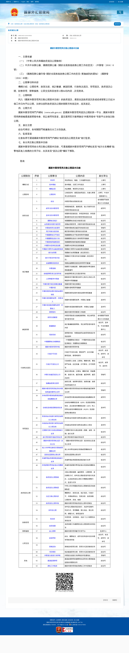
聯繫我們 (52, 620)
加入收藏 (120, 1)
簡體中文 (8, 1)
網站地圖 (64, 620)
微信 (28, 1)
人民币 (116, 15)
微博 (32, 1)
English (23, 1)
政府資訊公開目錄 (44, 24)
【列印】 (105, 600)
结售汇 (98, 15)
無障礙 (37, 1)
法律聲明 (58, 620)
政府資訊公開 (18, 24)
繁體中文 (16, 1)
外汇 (108, 15)
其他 (36, 24)
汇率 (112, 15)
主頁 (12, 24)
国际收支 (103, 15)
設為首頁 (111, 1)
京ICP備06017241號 (62, 624)
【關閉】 (115, 600)
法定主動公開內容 (29, 24)
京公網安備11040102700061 (78, 624)
